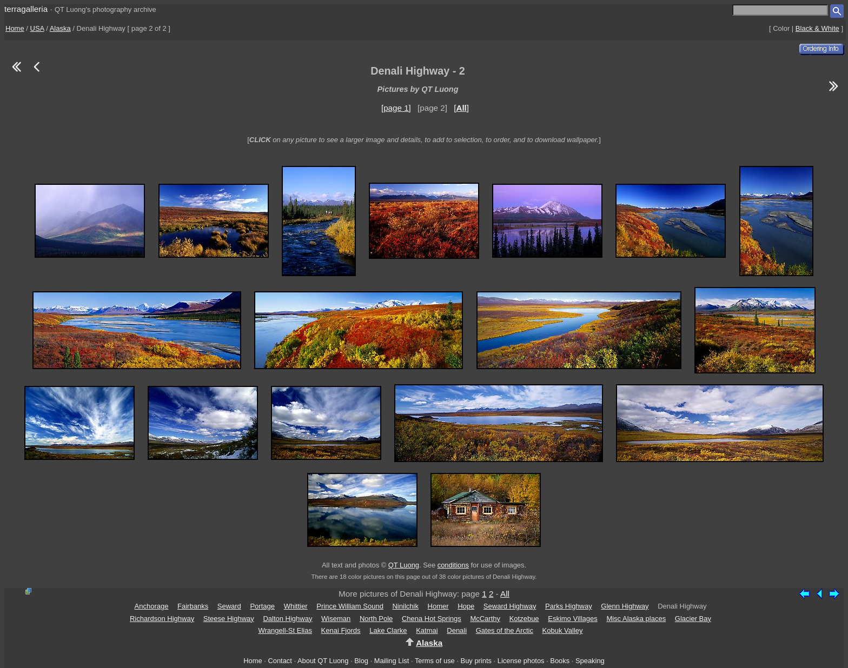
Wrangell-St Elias (285, 630)
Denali (457, 630)
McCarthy (485, 618)
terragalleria (26, 9)
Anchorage (152, 606)
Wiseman (335, 618)
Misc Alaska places (636, 618)
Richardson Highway (162, 618)
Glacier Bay (693, 618)
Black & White (817, 28)
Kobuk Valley (562, 630)
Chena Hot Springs (431, 618)
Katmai (427, 630)
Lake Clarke (388, 630)
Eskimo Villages (573, 618)
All (504, 593)
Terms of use (435, 661)
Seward (229, 606)
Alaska (60, 28)
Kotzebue (524, 618)
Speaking (590, 661)
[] (461, 107)
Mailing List (391, 661)
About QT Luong (322, 661)
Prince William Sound (349, 606)
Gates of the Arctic (504, 630)
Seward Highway (509, 606)
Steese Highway (228, 618)
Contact (280, 661)
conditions (453, 565)
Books (559, 661)
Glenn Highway (624, 606)
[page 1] (396, 107)
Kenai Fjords (341, 630)
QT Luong (403, 565)
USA (37, 28)
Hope (466, 606)
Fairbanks (192, 606)
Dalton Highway (287, 618)
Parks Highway (568, 606)
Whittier (296, 606)
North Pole (376, 618)
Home (14, 28)
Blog (361, 661)
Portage (262, 606)
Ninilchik (405, 606)
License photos (521, 661)
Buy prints (476, 661)
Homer (438, 606)
